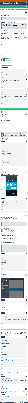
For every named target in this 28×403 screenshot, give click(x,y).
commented (2, 74)
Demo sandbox (6, 402)
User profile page (7, 59)
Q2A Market (26, 402)
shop (5, 136)
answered (2, 274)
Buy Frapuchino (8, 63)
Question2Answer (19, 402)
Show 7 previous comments (4, 340)
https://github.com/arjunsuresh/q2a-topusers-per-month (8, 335)
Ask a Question (13, 6)
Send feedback (2, 402)
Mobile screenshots (7, 60)
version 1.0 (3, 17)
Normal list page (7, 56)
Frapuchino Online (7, 42)
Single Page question (8, 58)
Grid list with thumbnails (8, 57)
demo (17, 0)
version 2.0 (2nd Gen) (5, 18)
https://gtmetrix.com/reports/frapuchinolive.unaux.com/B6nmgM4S (10, 81)
